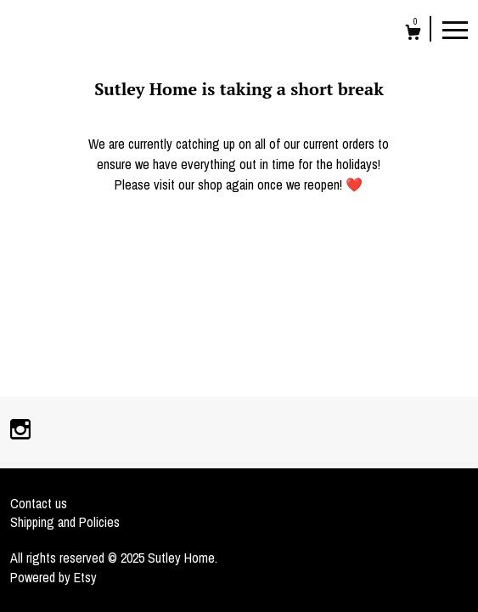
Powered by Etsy (53, 577)
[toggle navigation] (455, 29)
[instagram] (20, 431)
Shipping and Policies (65, 522)
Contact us (38, 503)
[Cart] (413, 34)
